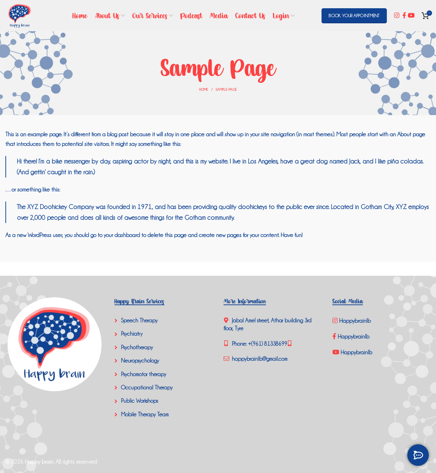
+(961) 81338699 (267, 344)
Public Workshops (139, 401)
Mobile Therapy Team (145, 414)
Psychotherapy (137, 347)
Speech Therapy (139, 320)
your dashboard (122, 235)
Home (203, 89)
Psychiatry (131, 334)
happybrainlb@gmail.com (258, 359)
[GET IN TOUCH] (418, 455)
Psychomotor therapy (143, 374)
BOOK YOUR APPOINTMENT (354, 16)
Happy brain (39, 462)
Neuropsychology (140, 361)
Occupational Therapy (147, 388)
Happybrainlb (352, 321)
